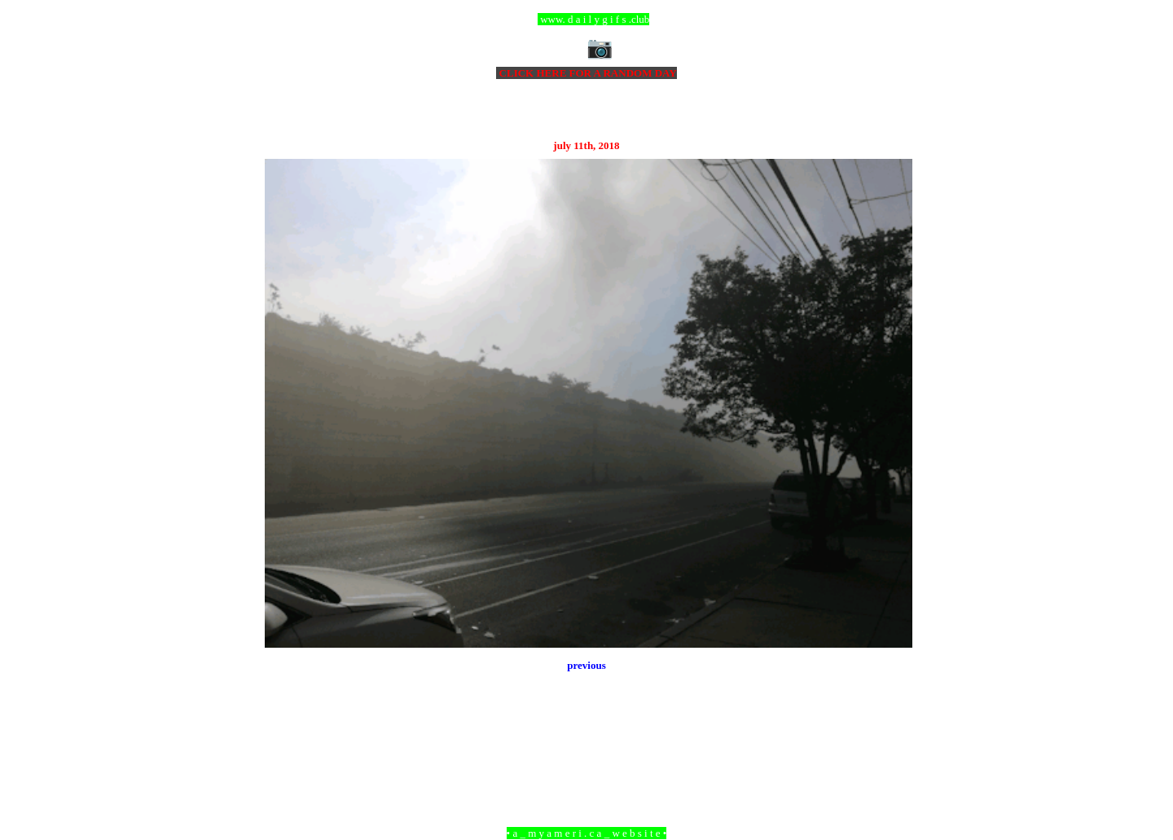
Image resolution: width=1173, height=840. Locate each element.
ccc (587, 19)
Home (589, 744)
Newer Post (285, 744)
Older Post (890, 744)
